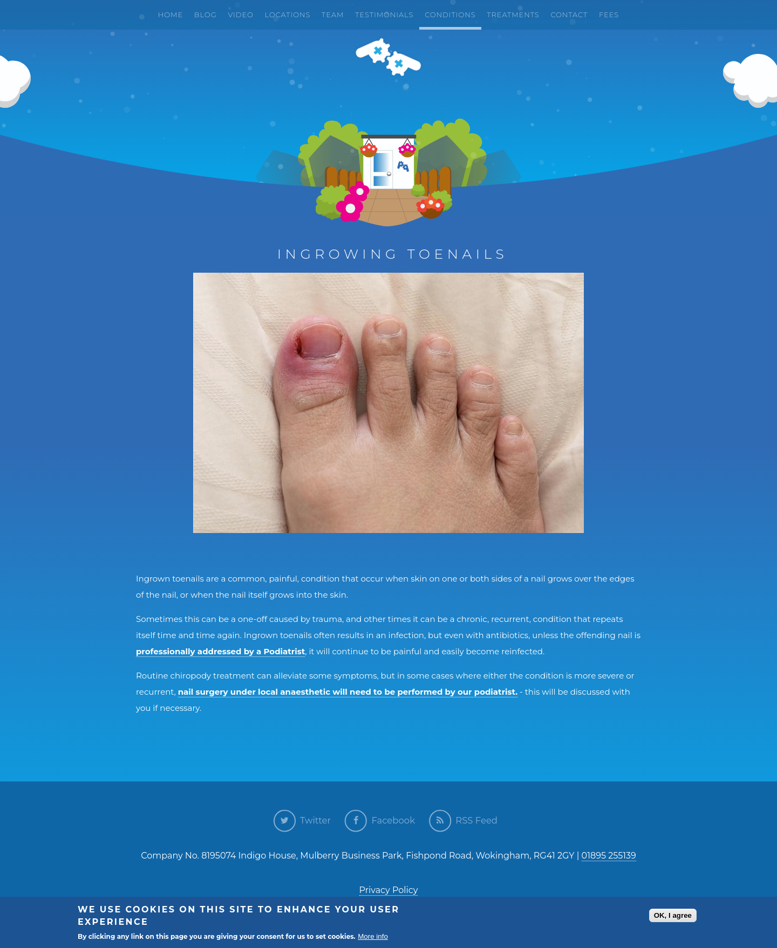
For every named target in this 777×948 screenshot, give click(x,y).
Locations (288, 14)
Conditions (450, 14)
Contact (569, 14)
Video (240, 14)
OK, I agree (673, 916)
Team (333, 14)
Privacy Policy (388, 890)
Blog (205, 14)
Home (170, 14)
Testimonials (384, 14)
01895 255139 (609, 855)
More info (373, 937)
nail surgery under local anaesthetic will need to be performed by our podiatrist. (347, 692)
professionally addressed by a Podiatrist (220, 651)
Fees (609, 14)
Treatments (513, 14)
